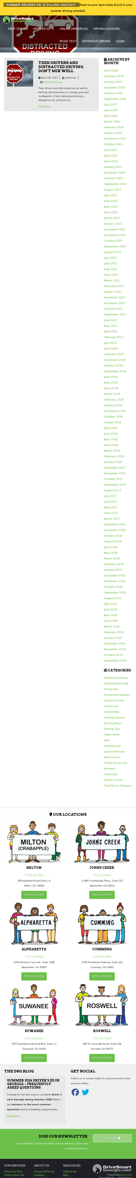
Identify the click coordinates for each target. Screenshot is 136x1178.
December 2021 (114, 299)
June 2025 (111, 112)
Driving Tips (112, 730)
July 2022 (110, 259)
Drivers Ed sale (114, 702)
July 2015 (110, 605)
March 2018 (112, 452)
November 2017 (115, 475)
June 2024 (111, 157)
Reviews (109, 770)
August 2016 (112, 543)
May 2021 (110, 327)
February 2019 (114, 401)
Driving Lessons (114, 719)
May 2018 (110, 441)
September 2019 (115, 373)
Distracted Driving (52, 84)
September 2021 (115, 316)
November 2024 (115, 140)
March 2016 (112, 560)
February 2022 (114, 288)
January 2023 (113, 225)
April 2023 (111, 214)
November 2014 (115, 651)
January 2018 (113, 464)
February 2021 (114, 339)
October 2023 (113, 180)
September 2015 (115, 594)
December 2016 (114, 526)
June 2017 (111, 503)
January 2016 (113, 571)
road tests (111, 776)
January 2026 (113, 83)
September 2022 (115, 248)
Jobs (107, 742)
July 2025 (110, 106)
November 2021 (115, 305)
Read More (44, 108)
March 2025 (112, 123)
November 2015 (115, 583)
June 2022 (111, 265)
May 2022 (110, 271)
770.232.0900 (34, 959)
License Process (114, 753)
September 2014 (115, 662)
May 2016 (110, 554)
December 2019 (114, 361)
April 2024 (111, 163)
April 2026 (111, 72)
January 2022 (113, 293)
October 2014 (113, 657)
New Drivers (112, 759)
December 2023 (114, 174)
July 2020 (110, 344)
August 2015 (112, 600)
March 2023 (112, 220)
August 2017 (112, 492)
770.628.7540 (34, 877)
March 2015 (112, 628)
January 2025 (113, 135)
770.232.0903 (102, 877)
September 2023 (115, 186)
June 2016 (111, 549)
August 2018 (112, 424)
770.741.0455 (34, 1040)
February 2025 (114, 129)
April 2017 (111, 515)
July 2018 (110, 430)
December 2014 (114, 645)
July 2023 (110, 197)
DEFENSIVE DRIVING (96, 43)
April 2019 (111, 390)
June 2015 (111, 611)
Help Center (112, 736)
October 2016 (113, 537)
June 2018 (111, 435)
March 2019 (112, 396)
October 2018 (113, 418)
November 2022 (115, 237)
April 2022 (111, 276)
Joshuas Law (112, 747)
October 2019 (113, 367)
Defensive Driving (116, 679)
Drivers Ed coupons (117, 696)
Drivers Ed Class (13, 1173)
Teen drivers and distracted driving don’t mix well (60, 68)
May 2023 (110, 208)
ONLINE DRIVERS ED (74, 30)
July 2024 (110, 152)
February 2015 (114, 634)
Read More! (13, 1118)
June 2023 (111, 203)
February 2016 (114, 566)
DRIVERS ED (43, 31)
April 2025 (111, 118)
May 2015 (110, 617)
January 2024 (113, 169)
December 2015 (114, 577)
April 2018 (111, 447)
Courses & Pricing (44, 1173)
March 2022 (112, 282)
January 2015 (113, 639)
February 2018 (114, 458)
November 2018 (115, 413)
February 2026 (114, 78)
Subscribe (112, 1140)
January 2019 (113, 407)
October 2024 (113, 146)
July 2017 (110, 498)
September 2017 (115, 486)
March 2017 (112, 520)
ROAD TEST (68, 43)
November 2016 (115, 532)
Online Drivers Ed (115, 764)
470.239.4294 (102, 959)
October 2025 (113, 95)
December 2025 (114, 89)
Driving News (113, 725)
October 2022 (113, 242)
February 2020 (114, 356)
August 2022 (112, 254)
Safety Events (113, 782)
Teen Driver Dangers (117, 787)
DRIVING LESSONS (107, 30)
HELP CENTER (18, 30)
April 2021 (111, 333)
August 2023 (112, 191)
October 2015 (113, 588)
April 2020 (111, 350)
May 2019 (110, 384)
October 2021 (113, 310)
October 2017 (113, 481)
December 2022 (114, 231)
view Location (34, 896)
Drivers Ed (111, 691)
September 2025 (115, 100)
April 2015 (111, 622)
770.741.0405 (102, 1040)
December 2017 (114, 469)
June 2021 (111, 322)
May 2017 (110, 509)
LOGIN (120, 43)
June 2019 (111, 378)
